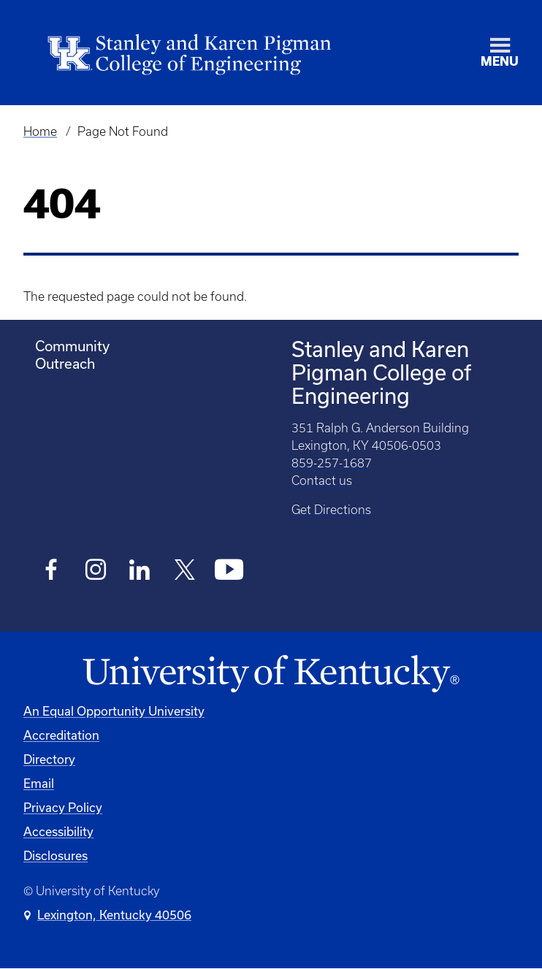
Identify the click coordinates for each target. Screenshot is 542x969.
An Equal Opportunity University (114, 711)
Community (72, 345)
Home (40, 131)
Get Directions (331, 509)
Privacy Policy (62, 807)
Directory (49, 759)
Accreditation (61, 735)
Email (38, 783)
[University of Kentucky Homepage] (271, 674)
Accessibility (58, 831)
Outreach (65, 363)
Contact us (321, 480)
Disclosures (55, 855)
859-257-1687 (331, 463)
